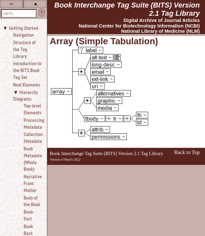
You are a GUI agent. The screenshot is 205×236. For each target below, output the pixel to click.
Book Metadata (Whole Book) (33, 158)
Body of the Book (32, 201)
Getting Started (23, 28)
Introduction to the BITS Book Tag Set (27, 70)
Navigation (23, 34)
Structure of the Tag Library (24, 49)
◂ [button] (35, 4)
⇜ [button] (12, 4)
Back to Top (187, 152)
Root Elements (26, 84)
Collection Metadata (33, 137)
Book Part (28, 215)
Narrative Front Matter (33, 183)
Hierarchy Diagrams (25, 95)
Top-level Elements (32, 109)
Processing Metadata (33, 123)
